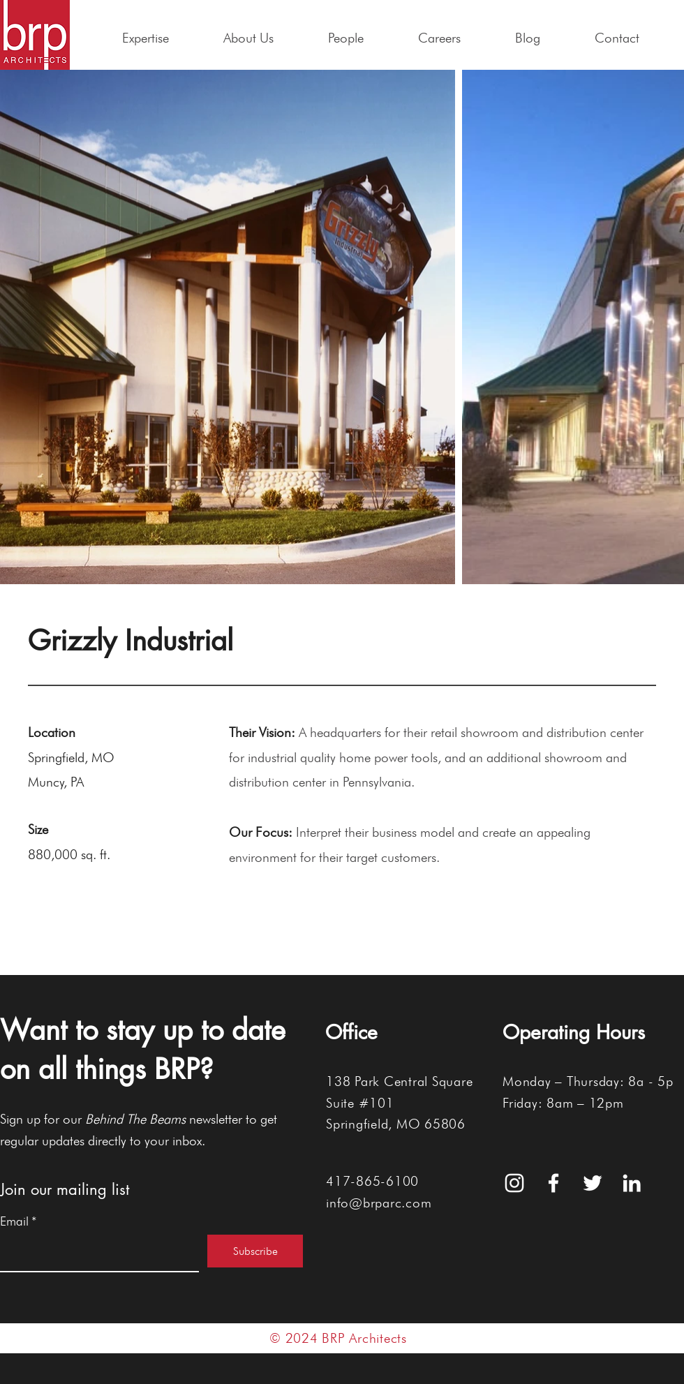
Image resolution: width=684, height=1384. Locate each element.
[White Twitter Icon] (592, 1183)
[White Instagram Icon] (514, 1183)
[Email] (95, 1253)
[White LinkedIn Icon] (631, 1183)
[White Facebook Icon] (553, 1183)
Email (18, 1221)
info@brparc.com (378, 1202)
